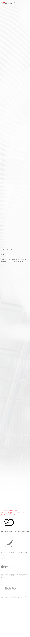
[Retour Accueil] (10, 3)
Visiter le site (3, 535)
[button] (28, 3)
